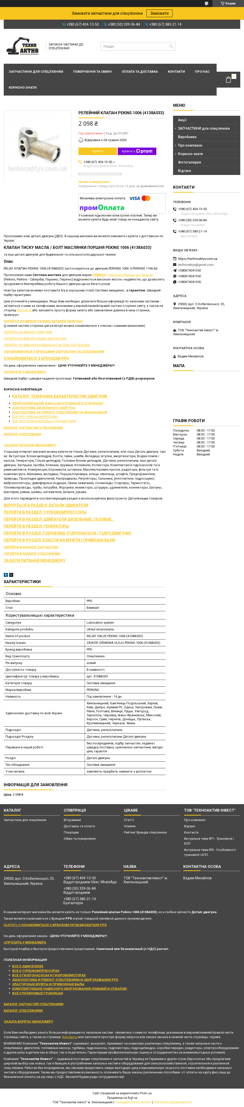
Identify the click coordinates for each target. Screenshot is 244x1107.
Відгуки (184, 171)
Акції (182, 120)
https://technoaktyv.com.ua (197, 259)
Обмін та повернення (80, 838)
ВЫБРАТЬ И (55, 925)
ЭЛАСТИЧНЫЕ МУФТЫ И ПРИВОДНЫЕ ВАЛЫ (48, 984)
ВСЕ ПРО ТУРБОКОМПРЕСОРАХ (35, 417)
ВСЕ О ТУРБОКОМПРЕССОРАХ (35, 971)
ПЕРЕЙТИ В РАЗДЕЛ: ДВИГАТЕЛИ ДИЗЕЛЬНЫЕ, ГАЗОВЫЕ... (59, 519)
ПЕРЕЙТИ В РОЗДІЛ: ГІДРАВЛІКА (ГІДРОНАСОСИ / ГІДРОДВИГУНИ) (67, 533)
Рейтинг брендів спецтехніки (145, 832)
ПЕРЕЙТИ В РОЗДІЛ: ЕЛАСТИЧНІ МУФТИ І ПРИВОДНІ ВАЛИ (59, 540)
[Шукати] (171, 46)
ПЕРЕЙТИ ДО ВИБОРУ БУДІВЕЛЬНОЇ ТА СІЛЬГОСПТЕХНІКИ (47, 345)
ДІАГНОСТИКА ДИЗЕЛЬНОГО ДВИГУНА (43, 408)
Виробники (187, 137)
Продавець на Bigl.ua (122, 1098)
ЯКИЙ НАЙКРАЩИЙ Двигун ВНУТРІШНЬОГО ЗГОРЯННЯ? (58, 403)
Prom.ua (146, 1093)
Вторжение (72, 820)
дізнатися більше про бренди (130, 275)
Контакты (69, 1037)
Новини (129, 826)
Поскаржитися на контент (133, 1102)
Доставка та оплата (79, 826)
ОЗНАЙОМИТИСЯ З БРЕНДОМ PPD (36, 358)
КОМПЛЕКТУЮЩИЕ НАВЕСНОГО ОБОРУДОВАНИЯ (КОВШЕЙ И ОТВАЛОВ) (69, 989)
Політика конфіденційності (173, 1102)
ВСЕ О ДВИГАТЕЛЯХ (27, 966)
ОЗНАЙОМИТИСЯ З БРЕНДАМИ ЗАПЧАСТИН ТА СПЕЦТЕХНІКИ (54, 351)
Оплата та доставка (140, 71)
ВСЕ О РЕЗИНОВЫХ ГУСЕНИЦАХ (37, 993)
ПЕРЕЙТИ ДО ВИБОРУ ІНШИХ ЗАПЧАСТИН (35, 338)
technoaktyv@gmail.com (196, 265)
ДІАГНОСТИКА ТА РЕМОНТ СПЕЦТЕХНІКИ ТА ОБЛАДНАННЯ (59, 412)
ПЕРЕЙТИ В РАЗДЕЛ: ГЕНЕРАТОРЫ (36, 526)
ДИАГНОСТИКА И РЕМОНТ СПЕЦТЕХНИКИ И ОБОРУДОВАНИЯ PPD (65, 980)
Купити (98, 151)
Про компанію (190, 145)
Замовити (159, 13)
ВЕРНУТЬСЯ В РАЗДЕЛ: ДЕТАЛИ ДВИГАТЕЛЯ (46, 505)
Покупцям (71, 832)
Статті (129, 820)
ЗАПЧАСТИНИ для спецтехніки (204, 128)
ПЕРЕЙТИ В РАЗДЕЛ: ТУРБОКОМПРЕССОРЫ (45, 512)
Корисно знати (23, 87)
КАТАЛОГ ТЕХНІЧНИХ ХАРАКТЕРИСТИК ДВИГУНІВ (59, 396)
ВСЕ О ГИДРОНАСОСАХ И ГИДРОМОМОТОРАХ (49, 975)
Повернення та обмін (92, 71)
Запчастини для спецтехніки (36, 71)
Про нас (202, 71)
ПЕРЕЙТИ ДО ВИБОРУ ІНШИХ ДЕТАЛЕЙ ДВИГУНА (43, 321)
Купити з (137, 151)
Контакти (176, 71)
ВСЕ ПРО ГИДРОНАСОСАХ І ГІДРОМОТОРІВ (44, 421)
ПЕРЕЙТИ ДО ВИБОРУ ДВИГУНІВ (28, 332)
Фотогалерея (189, 162)
